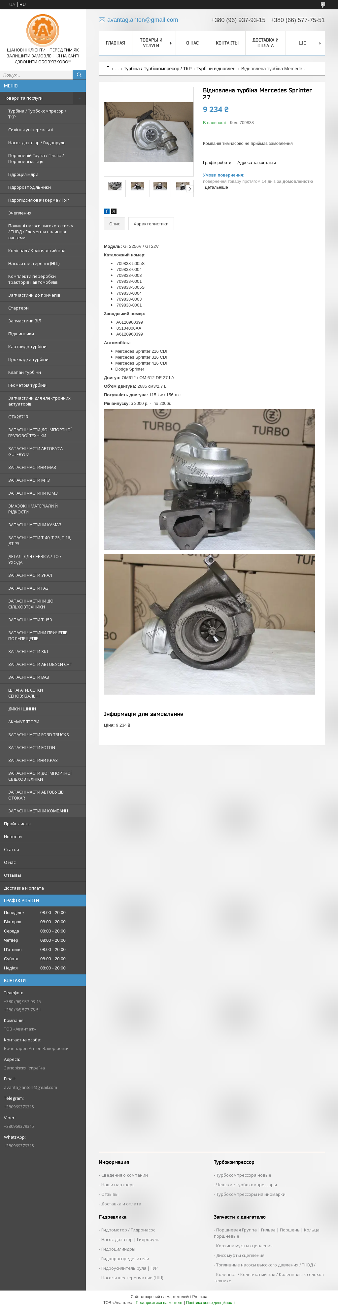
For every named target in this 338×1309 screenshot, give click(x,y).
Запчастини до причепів (34, 295)
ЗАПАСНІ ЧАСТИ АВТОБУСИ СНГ (40, 664)
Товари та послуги (23, 98)
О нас (10, 862)
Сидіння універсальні (30, 130)
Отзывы (12, 875)
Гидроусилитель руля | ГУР (129, 1268)
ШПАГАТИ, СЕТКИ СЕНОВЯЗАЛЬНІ (25, 693)
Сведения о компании (124, 1175)
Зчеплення (19, 213)
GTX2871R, (18, 417)
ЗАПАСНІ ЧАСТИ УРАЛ (30, 575)
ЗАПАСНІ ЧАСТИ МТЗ (29, 480)
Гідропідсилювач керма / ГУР (38, 200)
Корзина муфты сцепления (244, 1246)
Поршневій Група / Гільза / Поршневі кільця (36, 158)
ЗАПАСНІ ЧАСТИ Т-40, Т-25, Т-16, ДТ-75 (39, 540)
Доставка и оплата (24, 888)
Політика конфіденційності (210, 1302)
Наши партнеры (118, 1185)
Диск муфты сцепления (240, 1255)
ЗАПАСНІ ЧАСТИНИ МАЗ (32, 467)
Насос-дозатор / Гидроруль (37, 143)
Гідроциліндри (23, 174)
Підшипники (21, 334)
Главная (115, 43)
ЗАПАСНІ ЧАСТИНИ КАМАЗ (34, 525)
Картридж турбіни (27, 346)
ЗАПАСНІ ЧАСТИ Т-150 (30, 620)
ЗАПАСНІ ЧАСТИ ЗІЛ (28, 651)
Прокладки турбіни (28, 359)
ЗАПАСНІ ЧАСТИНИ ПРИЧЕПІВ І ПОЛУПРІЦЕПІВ (39, 635)
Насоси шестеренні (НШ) (33, 263)
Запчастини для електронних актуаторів (39, 401)
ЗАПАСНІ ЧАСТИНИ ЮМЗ (33, 493)
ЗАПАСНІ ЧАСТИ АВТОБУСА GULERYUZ (35, 451)
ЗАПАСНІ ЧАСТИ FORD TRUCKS (38, 734)
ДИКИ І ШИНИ (22, 709)
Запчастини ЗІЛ (24, 321)
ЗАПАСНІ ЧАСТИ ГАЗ (28, 588)
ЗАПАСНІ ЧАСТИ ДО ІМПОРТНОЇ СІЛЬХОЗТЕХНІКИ (40, 776)
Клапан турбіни (24, 372)
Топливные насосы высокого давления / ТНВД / (266, 1265)
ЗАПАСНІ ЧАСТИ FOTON (31, 747)
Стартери (18, 308)
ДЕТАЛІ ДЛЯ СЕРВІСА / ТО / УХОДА (34, 559)
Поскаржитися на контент (159, 1302)
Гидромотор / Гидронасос (128, 1230)
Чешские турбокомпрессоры (246, 1185)
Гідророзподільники (29, 187)
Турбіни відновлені (216, 68)
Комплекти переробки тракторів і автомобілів (33, 279)
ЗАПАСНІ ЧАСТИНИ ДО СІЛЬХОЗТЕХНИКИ (30, 604)
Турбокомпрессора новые (243, 1175)
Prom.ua (199, 1296)
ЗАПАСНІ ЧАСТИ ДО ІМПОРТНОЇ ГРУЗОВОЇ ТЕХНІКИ (40, 433)
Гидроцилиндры (118, 1249)
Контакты (227, 43)
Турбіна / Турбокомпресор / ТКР (37, 114)
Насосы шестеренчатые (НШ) (132, 1278)
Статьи (11, 849)
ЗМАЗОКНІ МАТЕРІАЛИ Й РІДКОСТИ (33, 509)
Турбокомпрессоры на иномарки (251, 1194)
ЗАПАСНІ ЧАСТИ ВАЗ (28, 677)
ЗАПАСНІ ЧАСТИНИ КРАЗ (33, 760)
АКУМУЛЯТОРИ (23, 722)
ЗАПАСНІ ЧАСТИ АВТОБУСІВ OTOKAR (36, 795)
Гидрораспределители (125, 1258)
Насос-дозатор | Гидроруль (130, 1239)
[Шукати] (79, 75)
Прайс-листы (17, 824)
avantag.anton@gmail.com (30, 1087)
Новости (13, 836)
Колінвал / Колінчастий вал (36, 250)
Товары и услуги (151, 42)
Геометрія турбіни (27, 385)
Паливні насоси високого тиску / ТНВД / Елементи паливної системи (40, 232)
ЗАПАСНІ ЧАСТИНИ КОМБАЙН (38, 811)
